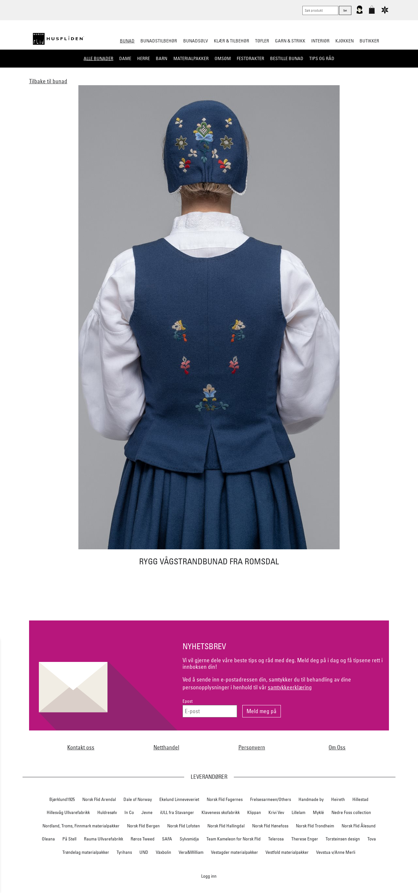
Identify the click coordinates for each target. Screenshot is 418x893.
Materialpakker (191, 58)
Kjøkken (344, 41)
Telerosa (276, 839)
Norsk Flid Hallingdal (226, 826)
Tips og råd (321, 58)
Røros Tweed (142, 839)
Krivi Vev (276, 812)
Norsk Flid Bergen (143, 826)
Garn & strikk (290, 41)
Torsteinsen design (343, 839)
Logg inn (209, 876)
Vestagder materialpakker (234, 852)
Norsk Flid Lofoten (183, 826)
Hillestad (360, 799)
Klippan (254, 812)
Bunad (127, 41)
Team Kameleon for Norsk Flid (233, 839)
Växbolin (163, 852)
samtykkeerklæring (290, 687)
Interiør (320, 41)
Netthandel (166, 747)
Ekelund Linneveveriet (179, 799)
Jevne (147, 812)
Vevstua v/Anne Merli (335, 852)
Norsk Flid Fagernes (225, 799)
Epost (188, 701)
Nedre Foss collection (351, 812)
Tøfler (262, 41)
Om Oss (337, 747)
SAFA (167, 839)
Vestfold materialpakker (287, 852)
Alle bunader (98, 58)
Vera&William (191, 852)
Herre (143, 58)
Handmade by (311, 799)
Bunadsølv (195, 41)
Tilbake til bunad (48, 81)
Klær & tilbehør (231, 41)
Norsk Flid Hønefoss (270, 826)
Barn (161, 58)
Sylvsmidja (189, 839)
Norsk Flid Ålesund (359, 826)
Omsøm (223, 58)
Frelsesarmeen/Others (270, 799)
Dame (125, 58)
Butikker (369, 41)
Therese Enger (304, 839)
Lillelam (298, 812)
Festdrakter (250, 58)
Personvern (251, 747)
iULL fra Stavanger (177, 812)
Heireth (338, 799)
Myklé (318, 812)
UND (143, 852)
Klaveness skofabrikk (220, 812)
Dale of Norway (137, 799)
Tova (371, 839)
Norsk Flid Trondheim (315, 826)
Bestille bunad (286, 58)
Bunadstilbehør (158, 41)
